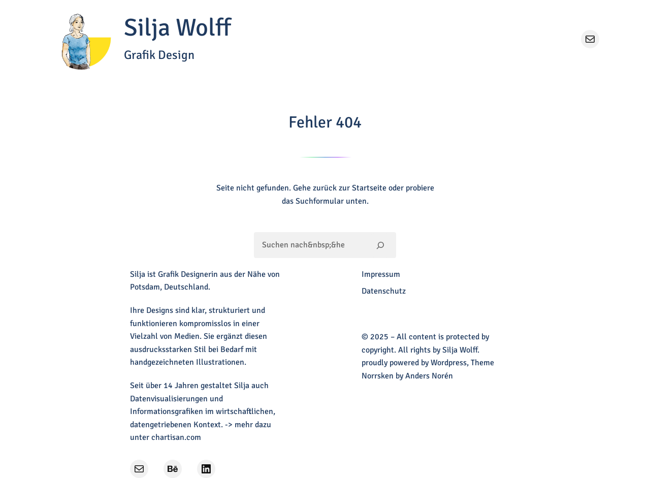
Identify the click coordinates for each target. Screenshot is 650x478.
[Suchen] (380, 245)
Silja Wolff (177, 28)
